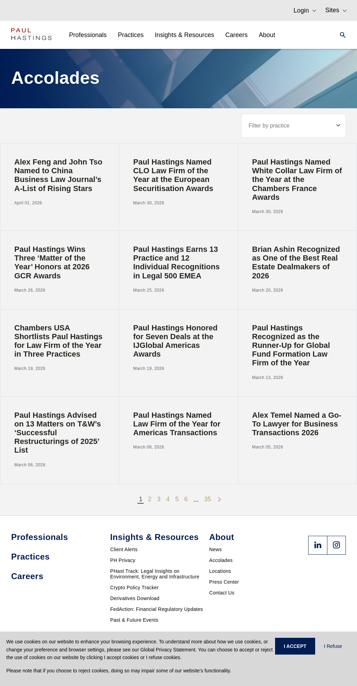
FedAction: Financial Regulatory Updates (156, 609)
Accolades (221, 560)
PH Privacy (122, 560)
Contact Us (221, 593)
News (215, 549)
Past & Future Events (134, 620)
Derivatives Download (134, 598)
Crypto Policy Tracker (134, 587)
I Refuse (333, 646)
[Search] (340, 35)
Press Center (224, 582)
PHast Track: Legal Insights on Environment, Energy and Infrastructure (154, 573)
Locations (220, 571)
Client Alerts (124, 549)
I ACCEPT (295, 646)
